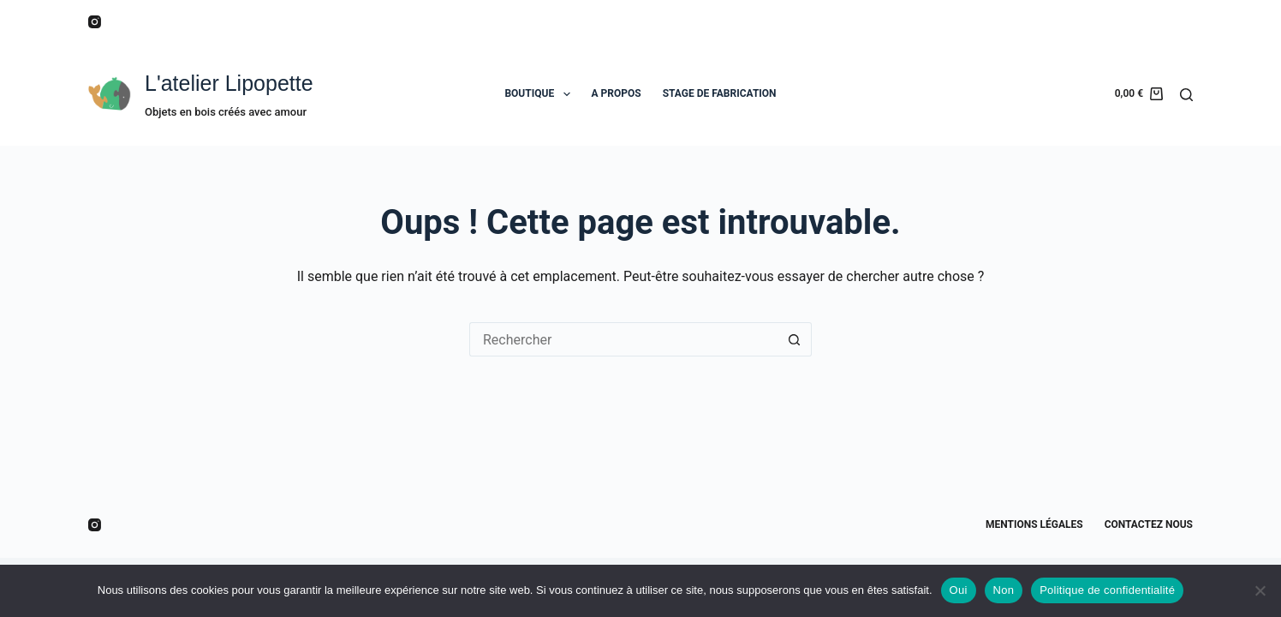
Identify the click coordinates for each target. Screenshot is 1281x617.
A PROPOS (616, 93)
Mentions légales (1034, 524)
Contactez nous (1149, 524)
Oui (959, 590)
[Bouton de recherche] (795, 339)
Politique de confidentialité (1107, 590)
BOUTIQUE (540, 94)
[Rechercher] (1186, 94)
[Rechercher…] (623, 339)
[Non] (1259, 590)
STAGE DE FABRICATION (720, 93)
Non (1004, 590)
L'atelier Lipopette (229, 83)
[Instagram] (94, 21)
